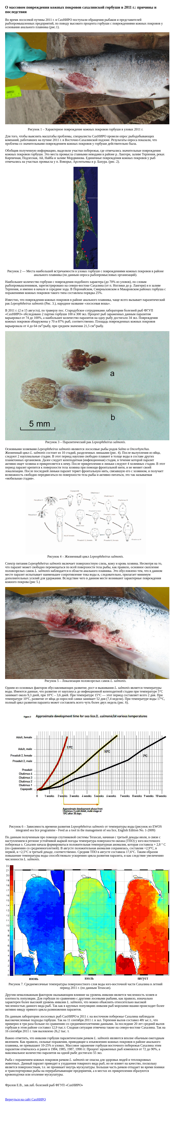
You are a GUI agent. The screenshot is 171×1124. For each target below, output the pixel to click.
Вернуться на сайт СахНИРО (25, 1099)
